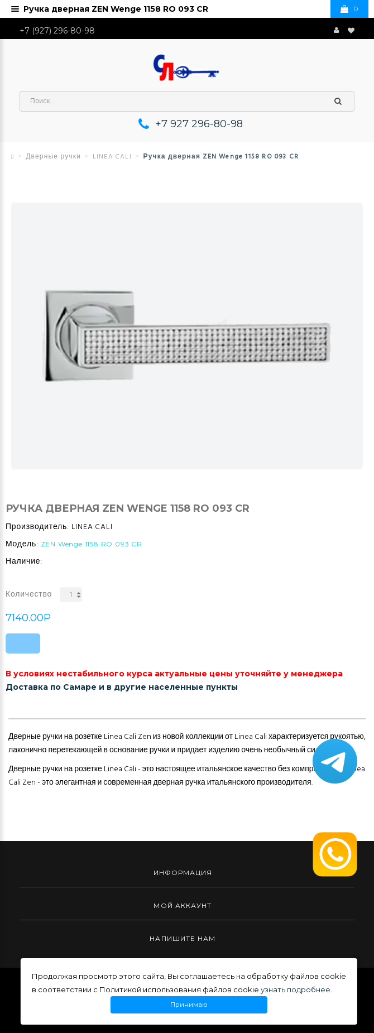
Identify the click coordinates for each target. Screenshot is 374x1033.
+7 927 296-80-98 (199, 124)
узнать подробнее (295, 989)
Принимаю (189, 1004)
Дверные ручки (53, 157)
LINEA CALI (112, 157)
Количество (29, 594)
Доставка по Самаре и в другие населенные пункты (122, 687)
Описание (29, 710)
